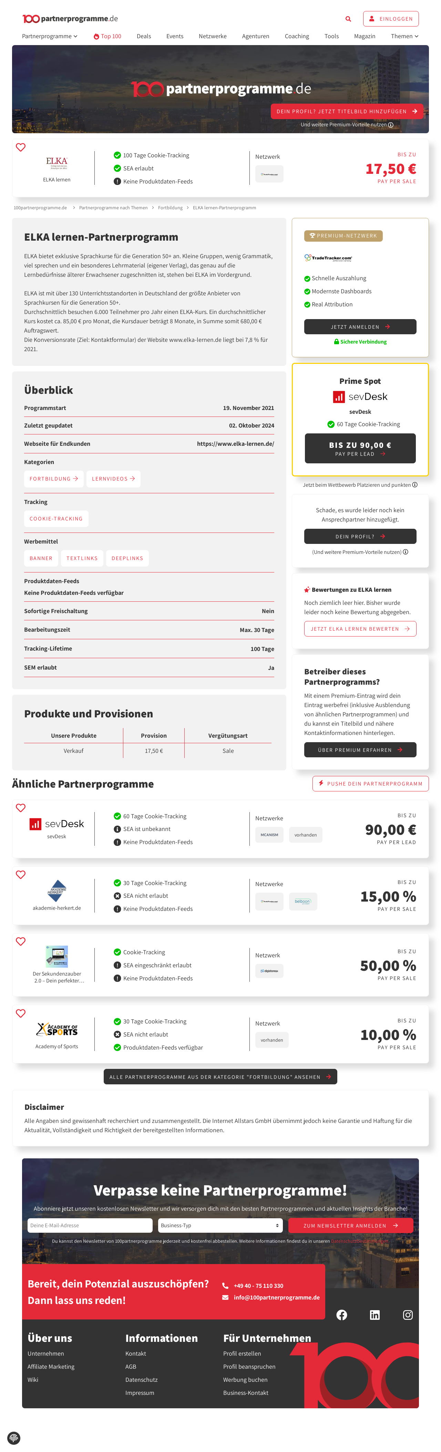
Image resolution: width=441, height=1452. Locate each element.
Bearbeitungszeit (47, 630)
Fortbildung (170, 207)
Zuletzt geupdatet (48, 425)
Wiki (33, 1388)
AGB (130, 1375)
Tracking (36, 502)
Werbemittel (41, 541)
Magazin (365, 36)
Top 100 (107, 36)
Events (174, 36)
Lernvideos (113, 478)
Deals (144, 36)
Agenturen (255, 36)
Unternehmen (46, 1362)
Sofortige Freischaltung (56, 611)
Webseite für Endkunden (57, 444)
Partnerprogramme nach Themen (113, 207)
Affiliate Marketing (51, 1375)
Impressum (139, 1401)
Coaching (297, 36)
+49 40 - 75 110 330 (252, 1295)
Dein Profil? (360, 536)
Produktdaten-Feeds (51, 581)
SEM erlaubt (40, 667)
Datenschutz (141, 1388)
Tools (332, 36)
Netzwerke (213, 36)
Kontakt (135, 1362)
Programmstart (45, 408)
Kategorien (39, 462)
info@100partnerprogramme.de (271, 1306)
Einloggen (391, 18)
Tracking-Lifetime (48, 648)
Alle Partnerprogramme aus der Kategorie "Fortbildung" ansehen (220, 1084)
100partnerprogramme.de (40, 207)
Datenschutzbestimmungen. (360, 1250)
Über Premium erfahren (360, 758)
